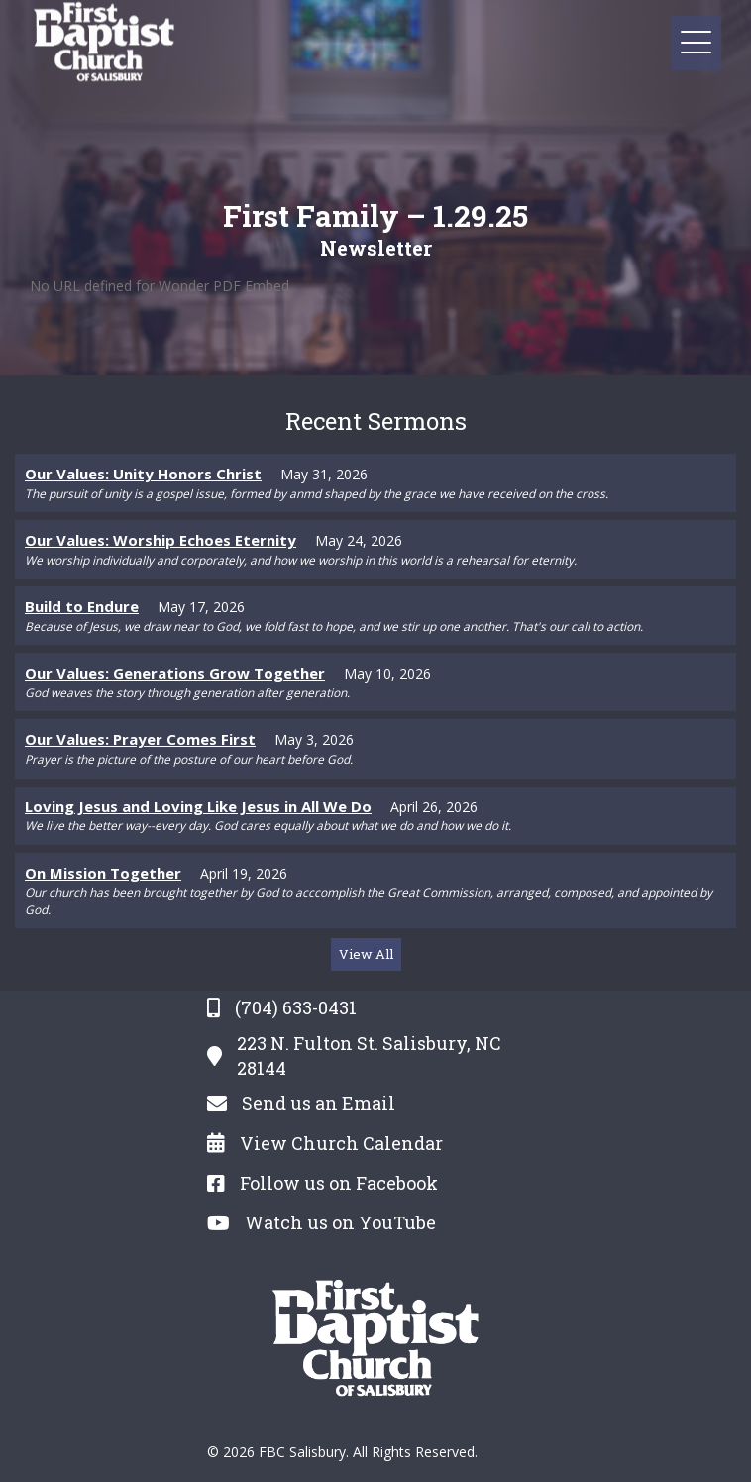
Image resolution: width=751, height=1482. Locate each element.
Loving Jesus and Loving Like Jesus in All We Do (198, 806)
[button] (696, 43)
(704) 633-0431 (296, 1007)
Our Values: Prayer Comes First (140, 739)
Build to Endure (82, 606)
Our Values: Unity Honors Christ (143, 473)
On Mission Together (103, 873)
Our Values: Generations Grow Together (175, 673)
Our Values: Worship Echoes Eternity (160, 540)
